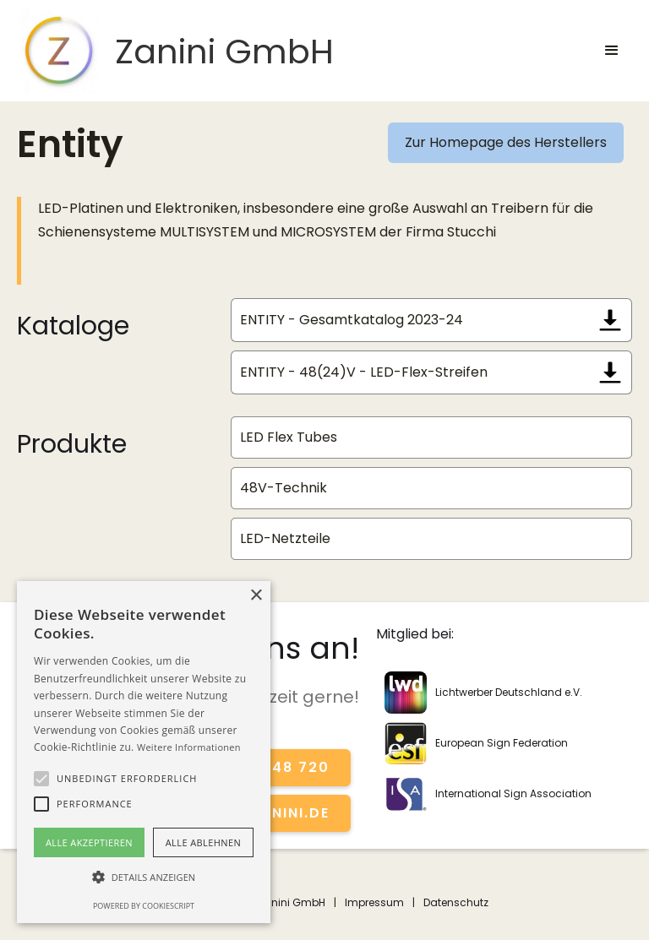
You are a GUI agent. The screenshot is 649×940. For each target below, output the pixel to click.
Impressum (374, 902)
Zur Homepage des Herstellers (506, 142)
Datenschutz (455, 902)
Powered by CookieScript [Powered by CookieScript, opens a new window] (143, 905)
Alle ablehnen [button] (203, 842)
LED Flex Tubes (288, 437)
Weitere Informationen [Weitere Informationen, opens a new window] (189, 747)
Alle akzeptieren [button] (89, 842)
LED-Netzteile (285, 538)
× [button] (255, 596)
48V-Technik (283, 487)
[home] (175, 50)
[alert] (143, 752)
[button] (612, 50)
